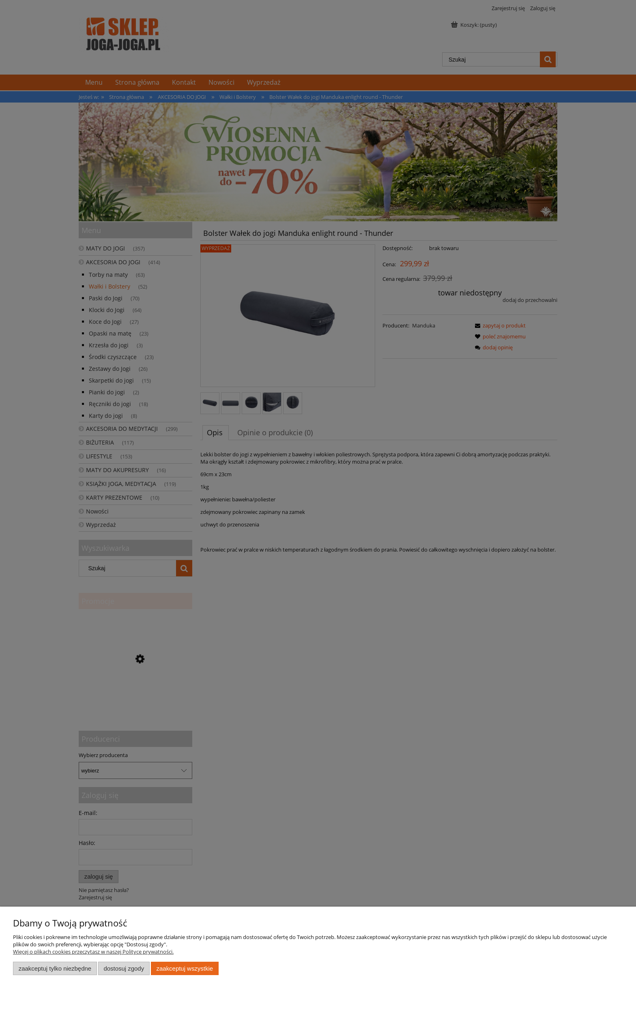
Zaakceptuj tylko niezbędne (55, 968)
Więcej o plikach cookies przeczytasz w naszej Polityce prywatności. (93, 951)
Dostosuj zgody (123, 968)
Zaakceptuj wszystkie (185, 968)
